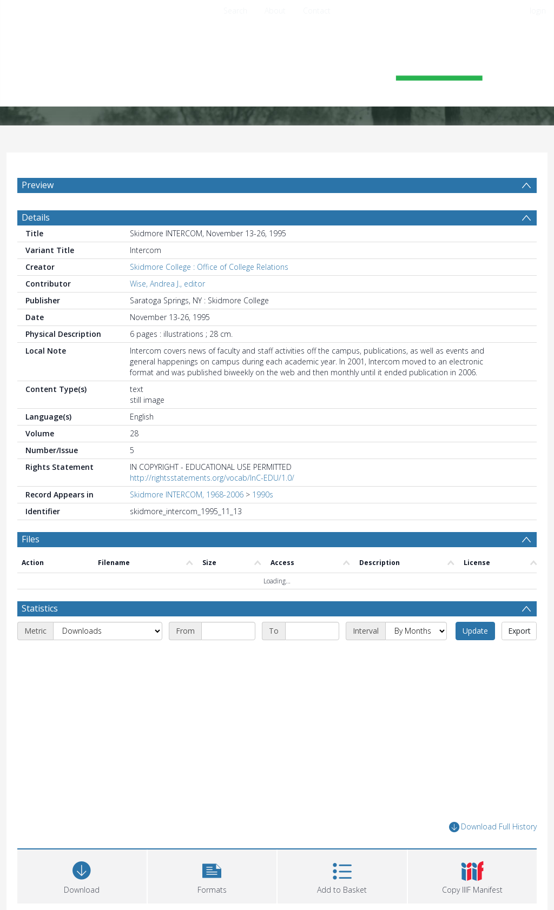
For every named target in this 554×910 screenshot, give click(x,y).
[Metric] (107, 631)
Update (475, 631)
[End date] (312, 631)
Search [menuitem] (235, 10)
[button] (212, 875)
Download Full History (493, 827)
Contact (317, 10)
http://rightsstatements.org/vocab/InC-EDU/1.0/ (212, 478)
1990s (262, 494)
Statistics (40, 608)
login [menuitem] (538, 10)
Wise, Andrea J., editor (167, 283)
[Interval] (416, 631)
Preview (38, 185)
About (275, 10)
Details (36, 217)
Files (30, 539)
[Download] (82, 875)
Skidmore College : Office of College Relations (209, 267)
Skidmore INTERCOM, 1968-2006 (186, 494)
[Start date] (228, 631)
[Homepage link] (277, 68)
